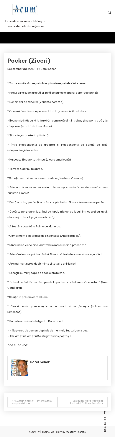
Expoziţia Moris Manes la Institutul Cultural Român (86, 402)
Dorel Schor (48, 69)
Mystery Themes (76, 431)
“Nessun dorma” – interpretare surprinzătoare (32, 402)
